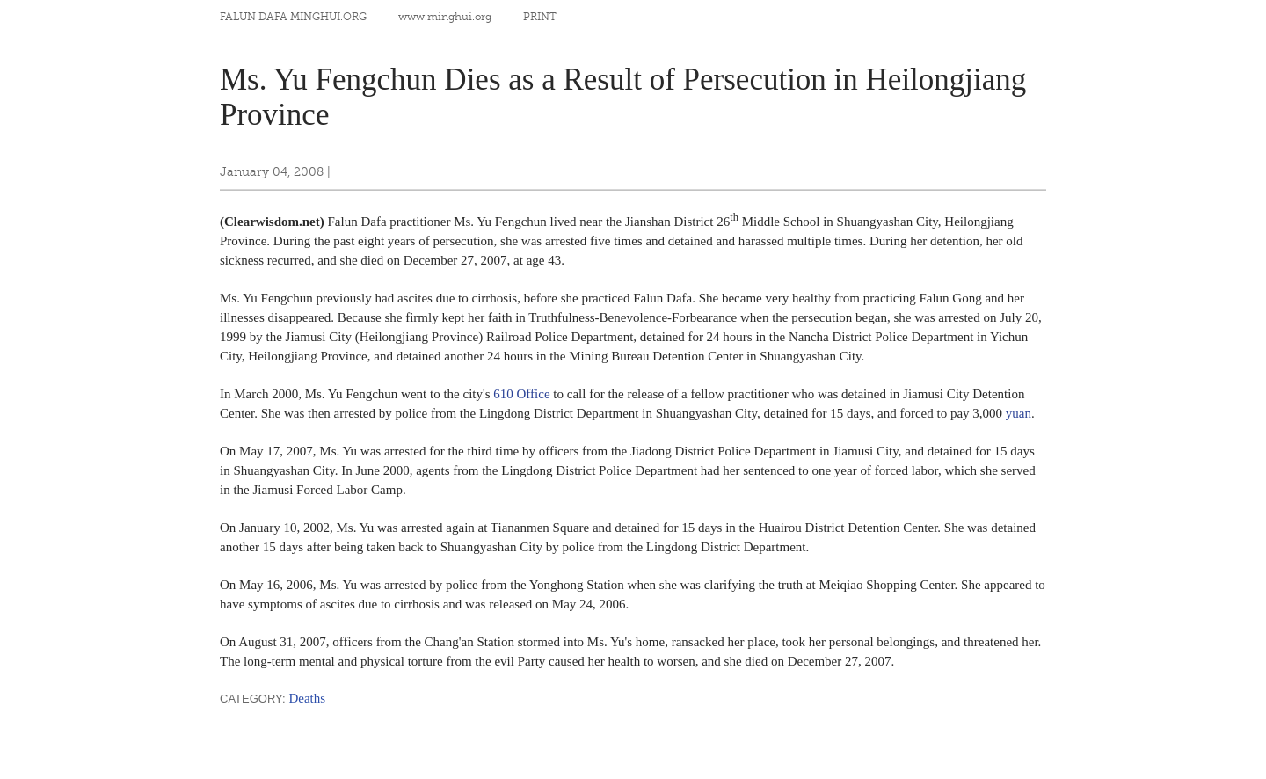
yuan (1018, 413)
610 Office (521, 394)
